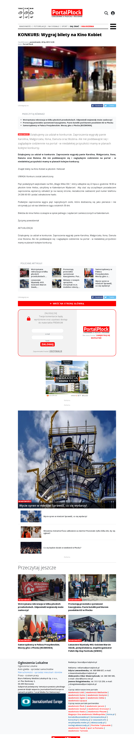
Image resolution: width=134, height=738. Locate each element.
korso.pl (111, 714)
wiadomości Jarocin (95, 706)
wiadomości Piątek (76, 728)
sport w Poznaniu (95, 728)
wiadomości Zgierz (76, 698)
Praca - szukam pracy (28, 675)
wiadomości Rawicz (77, 711)
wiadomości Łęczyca (77, 700)
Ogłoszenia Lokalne (27, 666)
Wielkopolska (99, 714)
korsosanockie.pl (98, 717)
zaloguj (47, 344)
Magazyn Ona (74, 714)
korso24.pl (73, 720)
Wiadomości (23, 134)
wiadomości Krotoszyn (98, 709)
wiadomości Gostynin (97, 695)
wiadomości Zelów (96, 698)
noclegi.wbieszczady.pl (78, 725)
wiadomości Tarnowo (78, 731)
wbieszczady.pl (98, 722)
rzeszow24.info (99, 720)
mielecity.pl (85, 720)
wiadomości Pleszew (97, 711)
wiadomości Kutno (76, 695)
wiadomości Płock (76, 706)
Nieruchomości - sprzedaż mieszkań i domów (40, 672)
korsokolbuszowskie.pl (78, 717)
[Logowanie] (113, 13)
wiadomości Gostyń (77, 709)
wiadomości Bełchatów (96, 692)
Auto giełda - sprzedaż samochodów (35, 669)
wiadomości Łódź (76, 692)
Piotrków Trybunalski (101, 725)
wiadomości (87, 714)
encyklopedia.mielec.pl (78, 722)
